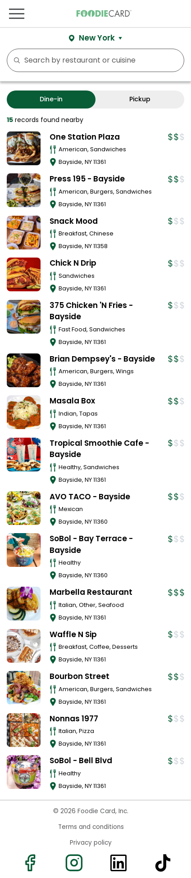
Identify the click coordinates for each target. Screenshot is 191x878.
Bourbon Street (79, 676)
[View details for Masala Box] (24, 412)
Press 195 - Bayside (87, 178)
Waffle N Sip (73, 634)
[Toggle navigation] (16, 13)
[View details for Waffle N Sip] (24, 646)
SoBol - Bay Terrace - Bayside (91, 544)
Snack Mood (74, 221)
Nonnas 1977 (74, 718)
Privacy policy (91, 842)
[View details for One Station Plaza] (24, 148)
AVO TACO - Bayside (90, 496)
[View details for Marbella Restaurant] (24, 603)
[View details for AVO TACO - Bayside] (24, 508)
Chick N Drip (73, 263)
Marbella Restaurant (91, 592)
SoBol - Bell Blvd (81, 760)
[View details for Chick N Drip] (24, 274)
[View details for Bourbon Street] (24, 688)
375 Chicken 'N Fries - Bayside (91, 311)
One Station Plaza (85, 136)
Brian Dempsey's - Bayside (102, 358)
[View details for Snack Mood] (24, 232)
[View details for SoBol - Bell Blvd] (24, 772)
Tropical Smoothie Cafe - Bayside (99, 449)
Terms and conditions (91, 827)
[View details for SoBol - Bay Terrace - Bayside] (24, 550)
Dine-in (51, 99)
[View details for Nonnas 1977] (24, 730)
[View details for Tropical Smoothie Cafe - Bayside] (24, 454)
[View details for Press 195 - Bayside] (24, 190)
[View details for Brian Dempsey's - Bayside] (24, 370)
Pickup (139, 99)
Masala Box (72, 400)
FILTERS (174, 60)
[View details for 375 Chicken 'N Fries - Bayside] (24, 317)
